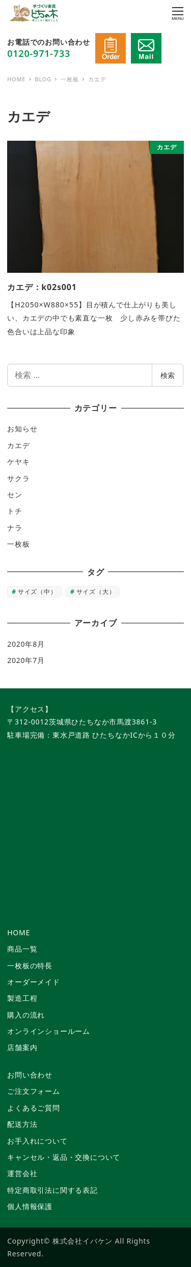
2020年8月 (26, 644)
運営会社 (22, 1173)
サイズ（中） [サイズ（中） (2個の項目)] (37, 591)
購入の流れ (26, 1015)
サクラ (18, 478)
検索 (167, 375)
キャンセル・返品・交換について (63, 1157)
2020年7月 (26, 660)
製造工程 (22, 998)
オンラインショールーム (48, 1031)
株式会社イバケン (82, 1241)
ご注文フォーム (33, 1091)
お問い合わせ (29, 1075)
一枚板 (18, 544)
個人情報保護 (29, 1206)
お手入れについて (37, 1141)
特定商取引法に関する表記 (52, 1190)
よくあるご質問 (33, 1108)
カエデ (18, 445)
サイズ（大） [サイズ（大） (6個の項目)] (96, 591)
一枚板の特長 (29, 965)
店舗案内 (22, 1047)
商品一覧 (22, 949)
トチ (14, 511)
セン (14, 494)
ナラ (14, 527)
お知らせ (22, 428)
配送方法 (22, 1124)
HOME (18, 932)
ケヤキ (18, 461)
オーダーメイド (33, 982)
